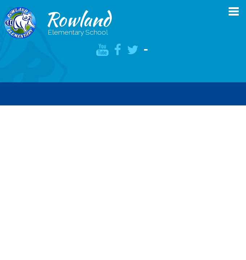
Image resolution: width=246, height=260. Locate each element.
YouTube (102, 50)
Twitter (133, 50)
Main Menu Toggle (234, 11)
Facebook (117, 50)
